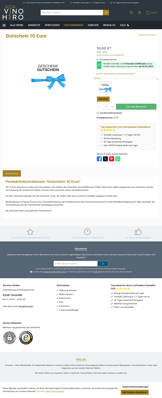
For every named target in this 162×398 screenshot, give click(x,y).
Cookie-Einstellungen (69, 310)
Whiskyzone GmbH (147, 35)
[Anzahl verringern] (99, 107)
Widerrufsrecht (66, 294)
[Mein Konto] (139, 12)
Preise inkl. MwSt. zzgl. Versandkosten (110, 55)
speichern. (41, 391)
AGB (95, 272)
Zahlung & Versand (67, 290)
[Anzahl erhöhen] (112, 107)
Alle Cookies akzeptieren (135, 392)
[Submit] (102, 263)
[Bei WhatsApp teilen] (118, 159)
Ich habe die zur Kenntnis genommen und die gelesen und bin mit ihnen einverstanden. (82, 272)
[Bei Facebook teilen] (99, 159)
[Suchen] (106, 12)
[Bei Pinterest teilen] (112, 159)
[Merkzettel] (131, 12)
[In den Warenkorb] (136, 107)
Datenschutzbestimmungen (54, 272)
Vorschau (103, 99)
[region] (48, 75)
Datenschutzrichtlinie (94, 269)
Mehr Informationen (55, 391)
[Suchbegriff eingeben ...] (72, 12)
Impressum (64, 306)
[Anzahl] (106, 107)
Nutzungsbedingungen (116, 269)
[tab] (12, 173)
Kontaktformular (25, 306)
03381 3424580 (12, 295)
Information (63, 285)
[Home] (5, 25)
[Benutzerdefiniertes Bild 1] (26, 338)
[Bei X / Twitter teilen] (105, 159)
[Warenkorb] (151, 12)
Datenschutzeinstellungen (135, 387)
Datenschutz (65, 298)
